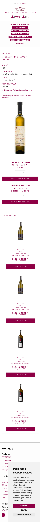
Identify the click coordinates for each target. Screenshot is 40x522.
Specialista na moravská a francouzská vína (20, 12)
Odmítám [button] (24, 510)
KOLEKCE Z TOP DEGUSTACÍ (20, 37)
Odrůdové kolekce (20, 34)
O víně (4, 488)
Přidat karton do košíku (20, 202)
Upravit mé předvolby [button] (24, 514)
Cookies (5, 498)
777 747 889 (6, 470)
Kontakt (20, 43)
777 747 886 (6, 460)
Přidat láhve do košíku (20, 179)
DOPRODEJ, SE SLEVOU (20, 40)
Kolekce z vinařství (20, 31)
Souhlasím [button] (24, 506)
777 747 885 (21, 3)
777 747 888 (6, 467)
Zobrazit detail (20, 267)
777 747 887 (6, 464)
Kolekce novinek (20, 28)
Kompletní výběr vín (20, 24)
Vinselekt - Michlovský (14, 57)
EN (27, 17)
